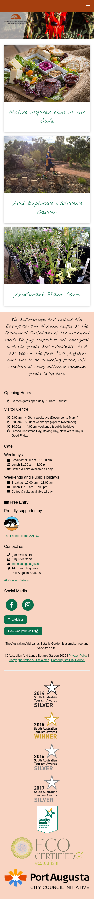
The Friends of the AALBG (21, 536)
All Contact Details (16, 580)
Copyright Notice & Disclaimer (29, 660)
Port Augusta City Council (68, 660)
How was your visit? (25, 631)
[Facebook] (11, 604)
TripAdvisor (15, 619)
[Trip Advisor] (15, 619)
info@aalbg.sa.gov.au (26, 564)
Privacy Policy (78, 655)
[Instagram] (27, 604)
